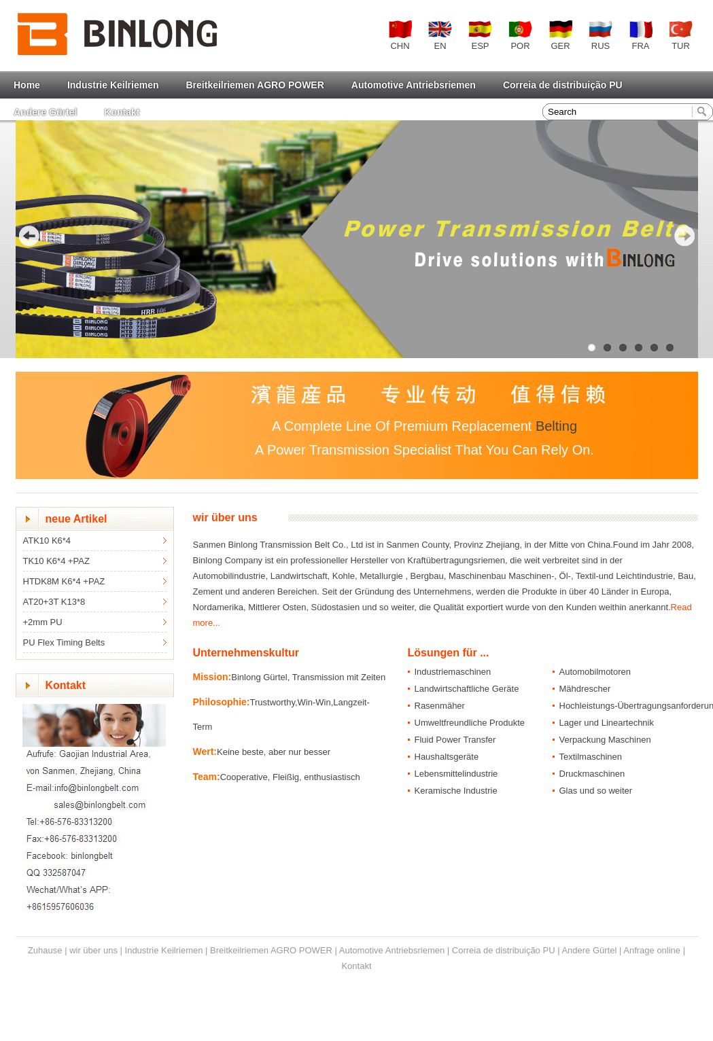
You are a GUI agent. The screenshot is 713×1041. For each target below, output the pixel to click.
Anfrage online (651, 950)
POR (520, 35)
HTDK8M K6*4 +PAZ (64, 581)
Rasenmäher (440, 706)
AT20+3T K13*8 (54, 602)
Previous (29, 236)
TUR (681, 35)
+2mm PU (43, 622)
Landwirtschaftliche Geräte (467, 689)
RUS (600, 35)
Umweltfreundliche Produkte (470, 723)
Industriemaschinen (453, 672)
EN (440, 35)
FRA (641, 35)
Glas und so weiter (596, 791)
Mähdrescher (585, 689)
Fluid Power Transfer (455, 740)
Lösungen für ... (448, 652)
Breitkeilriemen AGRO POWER (255, 85)
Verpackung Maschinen (605, 740)
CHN (400, 35)
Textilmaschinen (591, 757)
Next (684, 236)
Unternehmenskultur (246, 652)
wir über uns (225, 517)
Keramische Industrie (456, 791)
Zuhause (45, 950)
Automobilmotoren (595, 672)
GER (560, 35)
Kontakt (121, 112)
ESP (480, 35)
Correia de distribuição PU (563, 85)
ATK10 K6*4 (47, 540)
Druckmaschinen (592, 774)
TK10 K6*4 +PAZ (56, 561)
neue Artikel (76, 519)
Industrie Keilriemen (113, 85)
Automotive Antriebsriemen (413, 85)
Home (27, 85)
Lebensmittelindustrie (456, 774)
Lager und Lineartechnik (607, 723)
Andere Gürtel (45, 112)
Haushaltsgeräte (447, 757)
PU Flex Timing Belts (64, 642)
